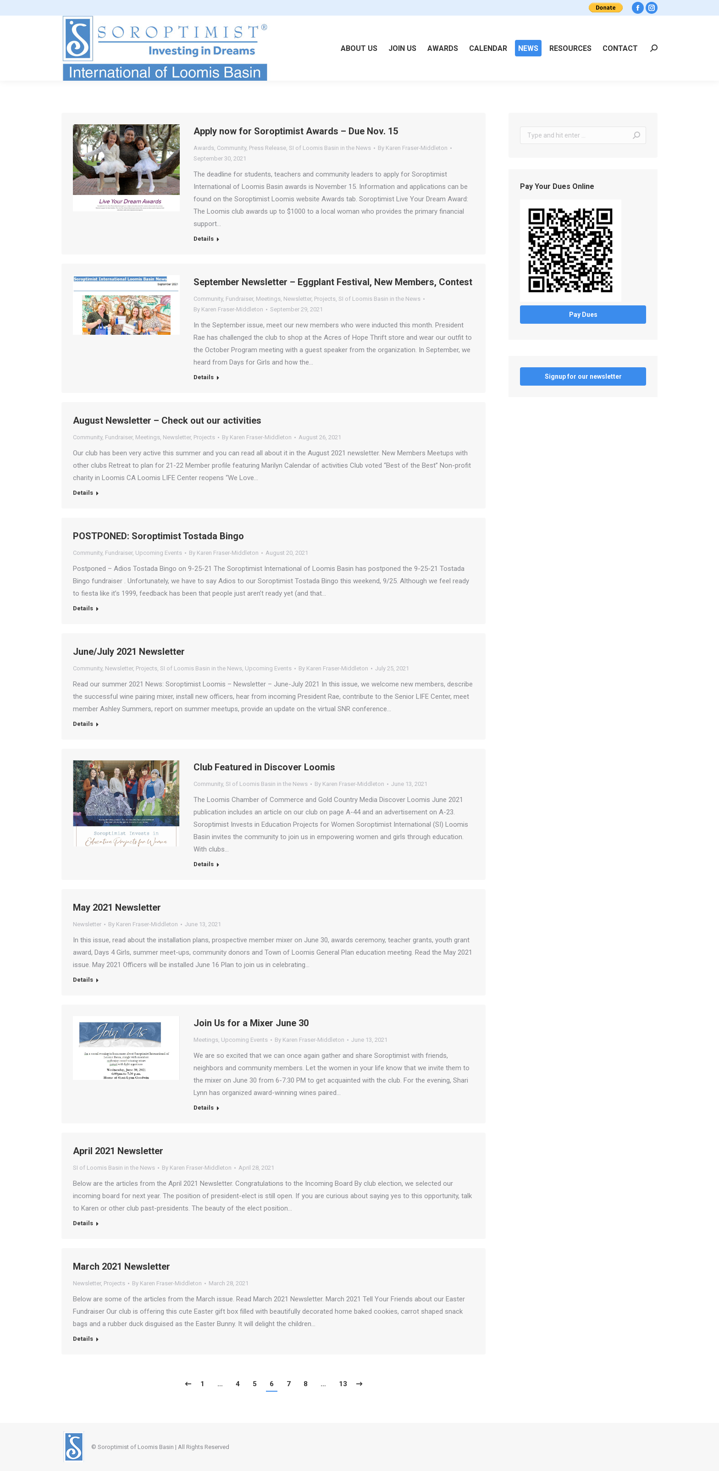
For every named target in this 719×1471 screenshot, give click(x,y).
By (413, 147)
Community (231, 147)
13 (343, 1384)
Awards (204, 147)
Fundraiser (239, 298)
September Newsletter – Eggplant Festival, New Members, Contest (333, 282)
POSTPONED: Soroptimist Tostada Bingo (158, 536)
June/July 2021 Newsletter (129, 651)
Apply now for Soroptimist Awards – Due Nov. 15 (296, 131)
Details (204, 238)
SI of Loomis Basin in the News (330, 147)
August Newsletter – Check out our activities (167, 420)
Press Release (267, 147)
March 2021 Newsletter (121, 1266)
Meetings (268, 298)
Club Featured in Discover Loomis (264, 767)
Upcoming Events (158, 552)
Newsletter (297, 298)
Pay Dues (583, 314)
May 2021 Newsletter (117, 907)
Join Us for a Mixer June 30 (251, 1023)
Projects (325, 298)
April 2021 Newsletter (118, 1150)
